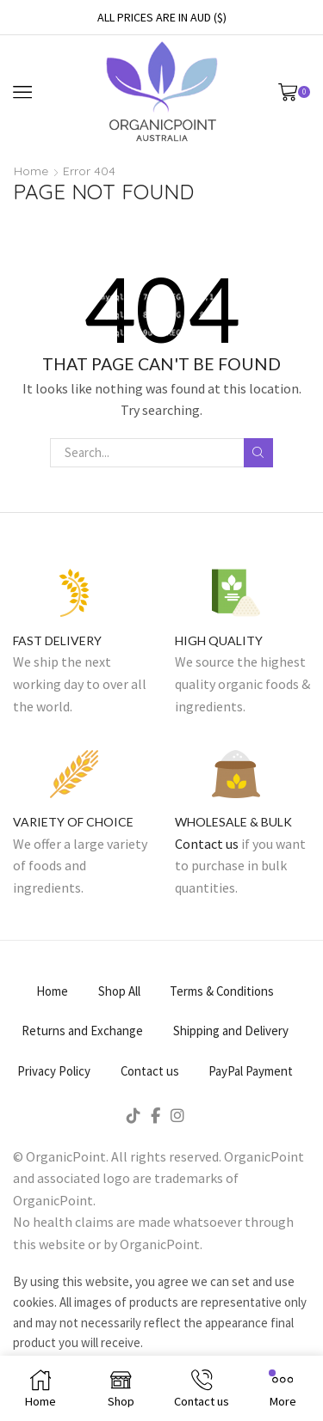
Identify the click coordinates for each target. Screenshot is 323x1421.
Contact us (207, 843)
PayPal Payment (250, 1071)
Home (31, 171)
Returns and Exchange (82, 1030)
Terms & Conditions (222, 991)
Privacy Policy (53, 1071)
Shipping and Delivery (231, 1030)
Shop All (119, 991)
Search (258, 452)
